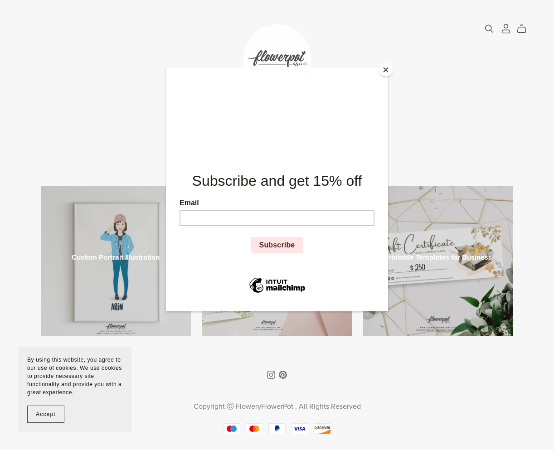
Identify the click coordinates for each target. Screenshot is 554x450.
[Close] (386, 70)
